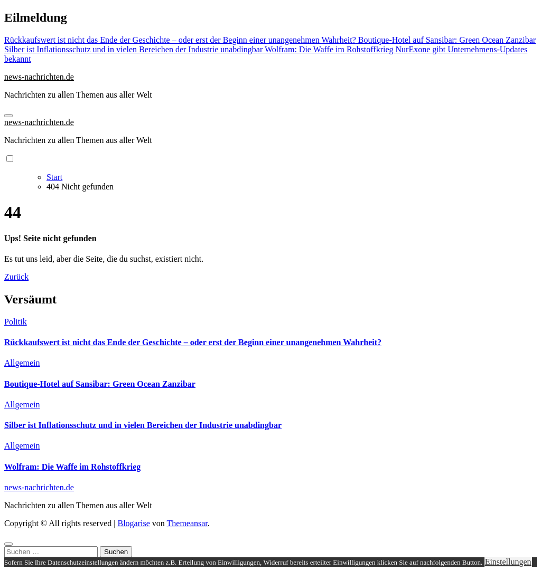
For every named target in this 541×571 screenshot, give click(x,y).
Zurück (16, 276)
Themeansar (187, 523)
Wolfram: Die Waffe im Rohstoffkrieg (72, 466)
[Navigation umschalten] (8, 115)
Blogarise (133, 523)
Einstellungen (508, 561)
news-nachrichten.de (39, 76)
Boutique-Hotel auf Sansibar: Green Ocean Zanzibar (99, 383)
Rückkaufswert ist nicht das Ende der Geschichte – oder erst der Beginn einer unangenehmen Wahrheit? (192, 342)
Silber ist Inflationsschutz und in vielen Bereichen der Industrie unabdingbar (143, 425)
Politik (15, 321)
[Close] (8, 544)
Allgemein (22, 362)
